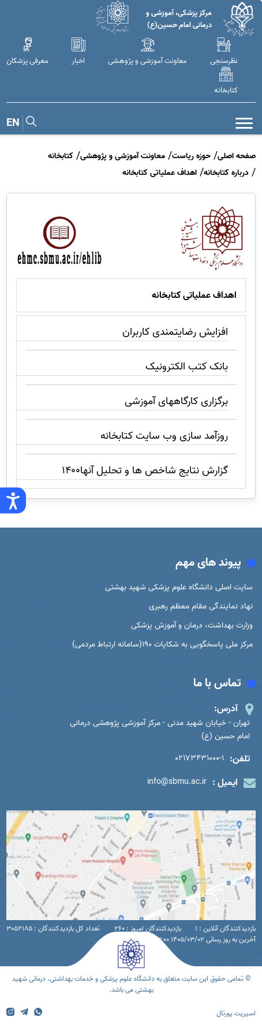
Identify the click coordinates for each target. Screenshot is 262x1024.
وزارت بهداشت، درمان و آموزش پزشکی (192, 625)
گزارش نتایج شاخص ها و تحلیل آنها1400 (145, 470)
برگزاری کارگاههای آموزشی (176, 401)
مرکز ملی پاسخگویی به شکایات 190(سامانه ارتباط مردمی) (162, 644)
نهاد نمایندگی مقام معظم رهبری (201, 606)
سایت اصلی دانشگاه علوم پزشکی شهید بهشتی (179, 587)
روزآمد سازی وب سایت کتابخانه (164, 436)
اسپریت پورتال (236, 1013)
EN (13, 123)
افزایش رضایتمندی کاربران (175, 332)
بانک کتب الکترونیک (186, 366)
